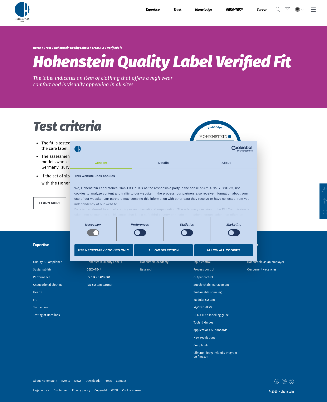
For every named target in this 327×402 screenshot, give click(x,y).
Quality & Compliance (50, 250)
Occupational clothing (50, 276)
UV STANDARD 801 (100, 267)
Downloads (93, 381)
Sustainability (43, 258)
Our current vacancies (263, 258)
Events (65, 381)
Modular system (206, 293)
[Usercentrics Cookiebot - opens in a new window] (234, 148)
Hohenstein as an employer (268, 250)
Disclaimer (61, 390)
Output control (205, 267)
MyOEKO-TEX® (204, 301)
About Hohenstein (45, 381)
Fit (35, 293)
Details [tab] (163, 162)
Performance (43, 267)
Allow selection (163, 250)
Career (258, 13)
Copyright (100, 390)
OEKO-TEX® (227, 13)
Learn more (52, 203)
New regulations (206, 335)
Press (108, 381)
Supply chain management (214, 276)
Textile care (42, 301)
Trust (162, 13)
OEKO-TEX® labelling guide (214, 310)
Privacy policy (81, 390)
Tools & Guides (205, 318)
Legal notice (41, 390)
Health (38, 284)
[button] (320, 213)
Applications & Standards (213, 327)
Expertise (135, 13)
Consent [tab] (101, 162)
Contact (121, 381)
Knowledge (191, 13)
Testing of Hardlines (48, 310)
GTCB (114, 390)
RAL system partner (101, 276)
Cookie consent (132, 390)
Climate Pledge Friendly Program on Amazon (212, 354)
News (78, 381)
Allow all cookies (223, 250)
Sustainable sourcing (209, 284)
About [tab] (226, 162)
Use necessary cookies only (103, 250)
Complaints (202, 344)
